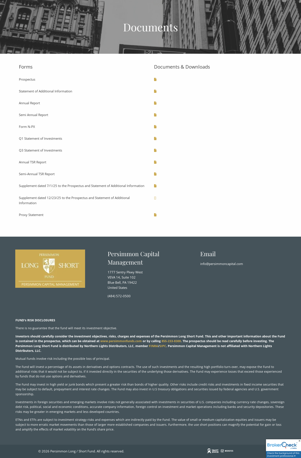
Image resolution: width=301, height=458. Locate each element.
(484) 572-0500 (119, 296)
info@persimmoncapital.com (221, 264)
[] (155, 198)
